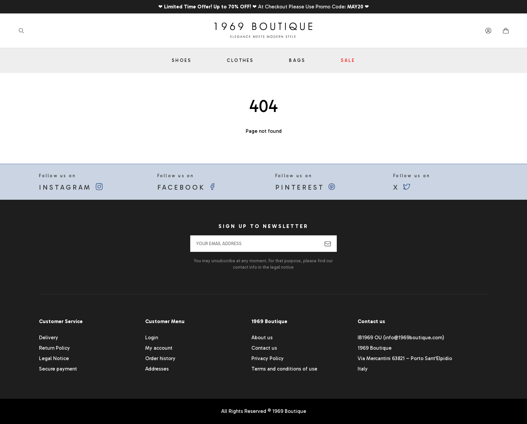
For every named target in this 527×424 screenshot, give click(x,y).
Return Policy (54, 348)
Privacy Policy (267, 358)
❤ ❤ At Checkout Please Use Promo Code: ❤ (263, 7)
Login (151, 338)
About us (262, 338)
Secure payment (58, 369)
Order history (160, 358)
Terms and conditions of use (284, 369)
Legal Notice (54, 358)
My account (158, 348)
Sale (348, 60)
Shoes (182, 60)
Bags (297, 60)
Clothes (240, 60)
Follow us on (86, 182)
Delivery (48, 338)
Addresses (157, 369)
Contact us (264, 348)
